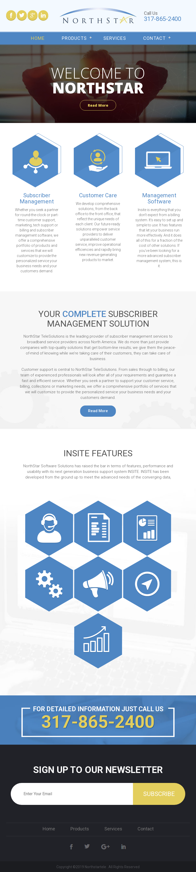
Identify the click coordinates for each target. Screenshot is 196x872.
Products (74, 38)
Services (114, 38)
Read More (98, 105)
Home (38, 38)
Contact (154, 38)
